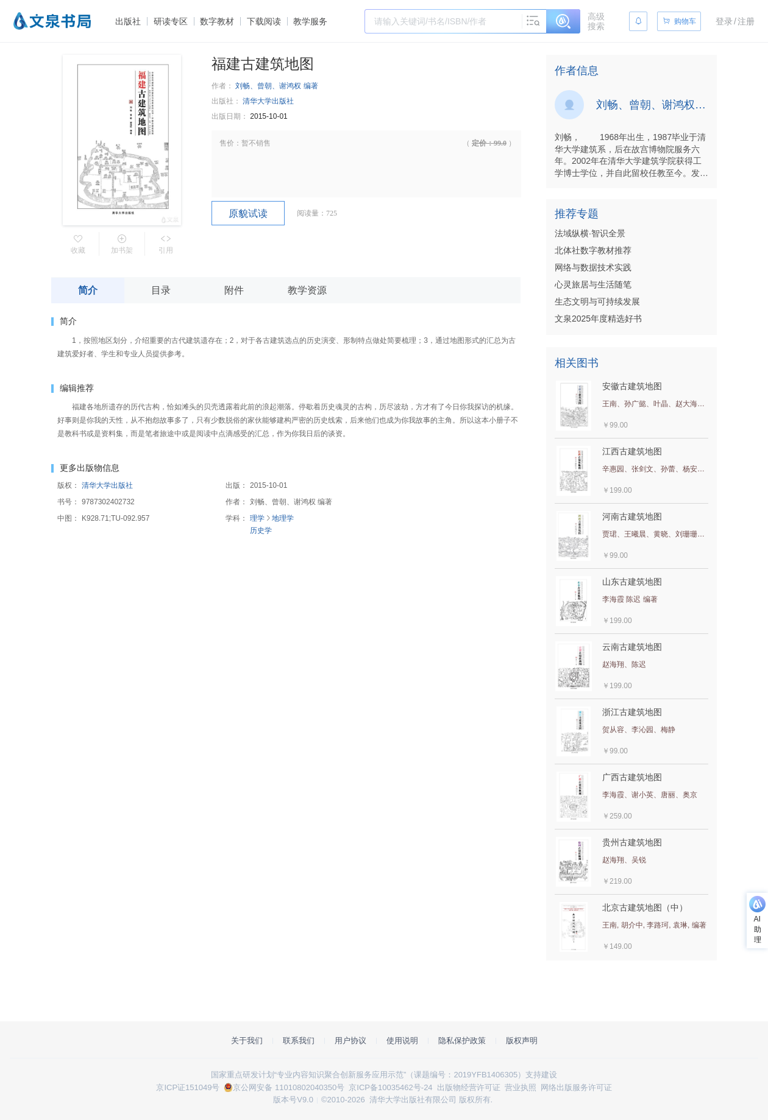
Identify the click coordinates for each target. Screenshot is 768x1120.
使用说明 (402, 1040)
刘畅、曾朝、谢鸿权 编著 (276, 86)
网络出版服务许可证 (576, 1087)
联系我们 (299, 1040)
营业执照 (520, 1087)
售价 (226, 143)
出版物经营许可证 (468, 1087)
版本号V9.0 (293, 1099)
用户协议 (350, 1040)
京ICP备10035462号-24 (390, 1087)
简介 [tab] (88, 290)
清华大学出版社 (268, 101)
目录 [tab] (161, 290)
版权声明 (522, 1040)
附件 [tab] (234, 290)
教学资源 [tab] (307, 290)
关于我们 (247, 1040)
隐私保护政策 (462, 1040)
